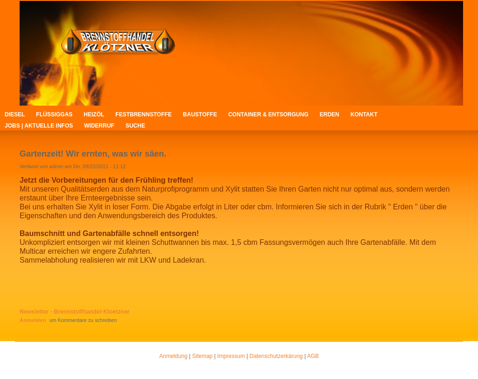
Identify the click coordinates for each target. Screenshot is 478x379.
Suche (135, 125)
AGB (313, 356)
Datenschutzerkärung (275, 356)
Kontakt (364, 114)
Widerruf (99, 125)
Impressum (231, 356)
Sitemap (202, 356)
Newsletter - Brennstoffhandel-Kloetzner (75, 311)
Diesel (15, 114)
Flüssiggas (54, 114)
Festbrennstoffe (143, 114)
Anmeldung (173, 356)
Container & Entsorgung (268, 114)
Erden (329, 114)
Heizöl (94, 114)
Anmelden (33, 320)
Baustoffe (200, 114)
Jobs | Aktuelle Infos (39, 125)
